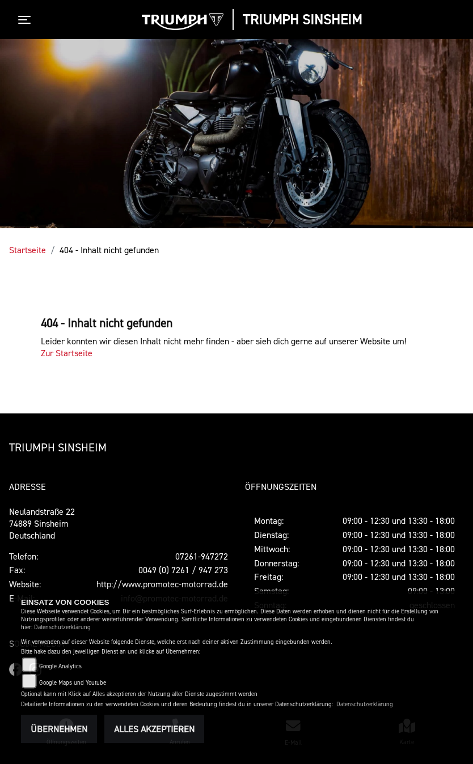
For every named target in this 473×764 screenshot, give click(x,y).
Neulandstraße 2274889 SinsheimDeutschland (42, 523)
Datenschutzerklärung (62, 627)
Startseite (27, 249)
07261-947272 (201, 556)
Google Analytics (60, 666)
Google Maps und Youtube (72, 682)
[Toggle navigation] (26, 20)
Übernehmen (59, 729)
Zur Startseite (66, 352)
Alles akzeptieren (154, 729)
